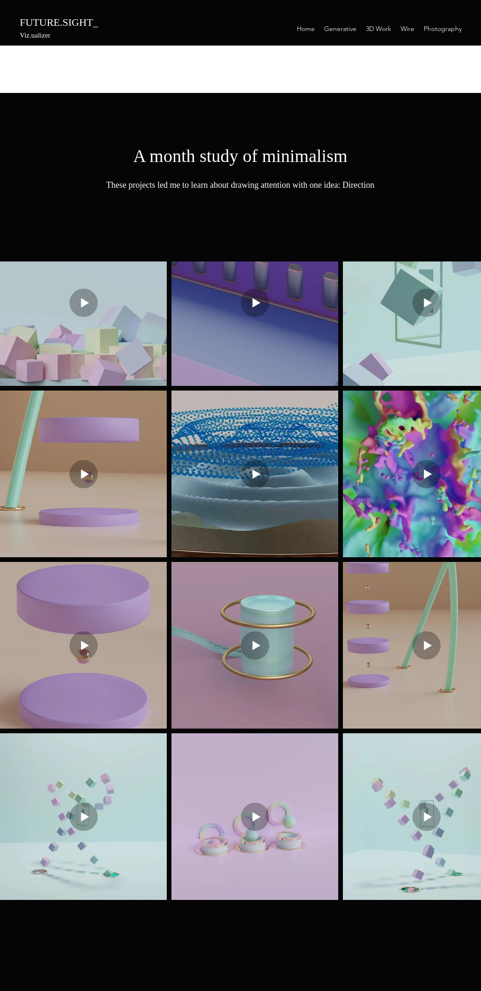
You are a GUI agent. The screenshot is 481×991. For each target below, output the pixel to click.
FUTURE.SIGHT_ (59, 22)
